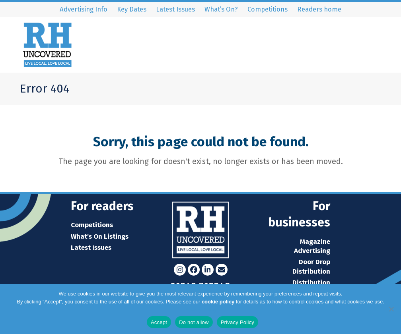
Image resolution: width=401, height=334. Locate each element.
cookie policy (218, 302)
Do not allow (194, 322)
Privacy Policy (201, 310)
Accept (159, 322)
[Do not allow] (391, 309)
